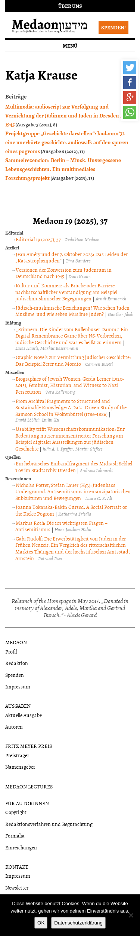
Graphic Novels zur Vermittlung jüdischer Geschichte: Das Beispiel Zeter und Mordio (73, 360)
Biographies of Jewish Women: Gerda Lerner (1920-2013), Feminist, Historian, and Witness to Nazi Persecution (69, 385)
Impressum (17, 686)
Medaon (16, 642)
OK (40, 923)
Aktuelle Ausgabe (23, 715)
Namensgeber (20, 767)
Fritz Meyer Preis (28, 746)
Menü (70, 45)
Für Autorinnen (27, 803)
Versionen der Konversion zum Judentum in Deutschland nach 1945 (63, 273)
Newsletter (16, 887)
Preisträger (17, 755)
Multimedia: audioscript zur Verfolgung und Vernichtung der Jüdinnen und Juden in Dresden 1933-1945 (68, 115)
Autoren (14, 726)
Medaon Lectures (29, 786)
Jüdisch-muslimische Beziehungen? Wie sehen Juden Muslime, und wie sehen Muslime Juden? (72, 311)
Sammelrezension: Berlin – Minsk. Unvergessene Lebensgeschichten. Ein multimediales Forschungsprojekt (63, 168)
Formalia (15, 835)
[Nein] (130, 915)
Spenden (14, 675)
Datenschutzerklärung (78, 923)
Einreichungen (21, 847)
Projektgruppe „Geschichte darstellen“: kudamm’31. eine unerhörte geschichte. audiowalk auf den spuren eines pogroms (66, 142)
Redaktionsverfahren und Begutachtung (49, 824)
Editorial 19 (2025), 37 (38, 239)
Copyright (16, 812)
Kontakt (16, 867)
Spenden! (113, 27)
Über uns (70, 6)
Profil (11, 651)
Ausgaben (18, 706)
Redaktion (16, 663)
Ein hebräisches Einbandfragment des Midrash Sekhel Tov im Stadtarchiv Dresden (73, 466)
